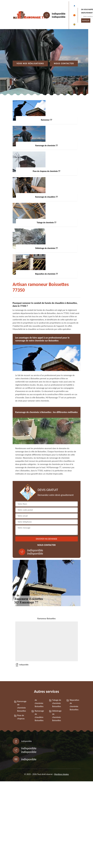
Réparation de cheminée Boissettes (74, 705)
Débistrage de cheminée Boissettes (57, 716)
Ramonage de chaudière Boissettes (39, 716)
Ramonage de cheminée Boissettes (21, 706)
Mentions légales (61, 774)
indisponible (58, 13)
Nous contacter (64, 63)
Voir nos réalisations (30, 63)
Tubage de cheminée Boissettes (56, 703)
